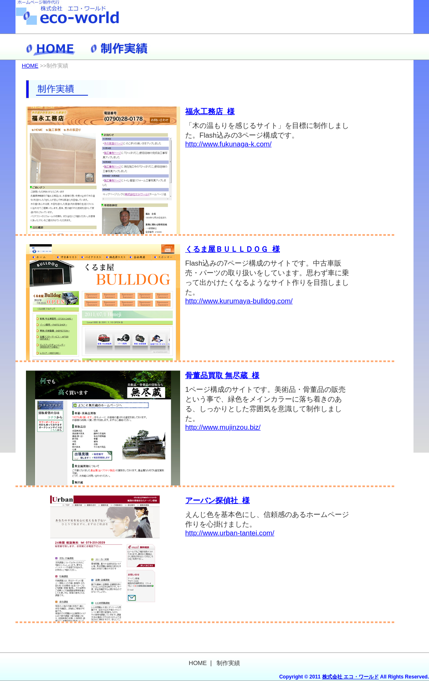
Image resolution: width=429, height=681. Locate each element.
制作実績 (120, 47)
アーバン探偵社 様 (217, 500)
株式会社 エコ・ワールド (350, 677)
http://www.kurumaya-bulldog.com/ (239, 301)
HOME (51, 47)
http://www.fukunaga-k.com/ (228, 144)
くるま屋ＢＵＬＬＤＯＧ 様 (232, 249)
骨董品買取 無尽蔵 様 (222, 375)
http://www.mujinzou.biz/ (223, 427)
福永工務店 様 (210, 111)
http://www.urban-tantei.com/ (229, 533)
